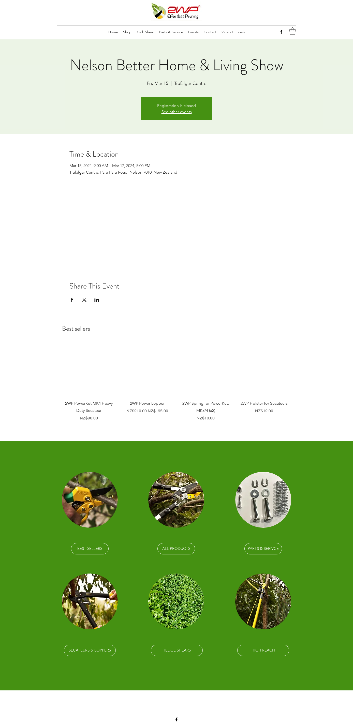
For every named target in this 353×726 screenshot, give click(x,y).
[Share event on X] (84, 300)
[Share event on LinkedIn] (96, 300)
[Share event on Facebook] (71, 300)
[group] (176, 382)
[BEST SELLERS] (90, 548)
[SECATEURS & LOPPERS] (90, 650)
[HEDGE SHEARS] (177, 650)
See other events (176, 111)
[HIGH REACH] (263, 650)
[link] (292, 31)
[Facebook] (281, 32)
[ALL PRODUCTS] (176, 548)
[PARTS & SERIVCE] (263, 548)
